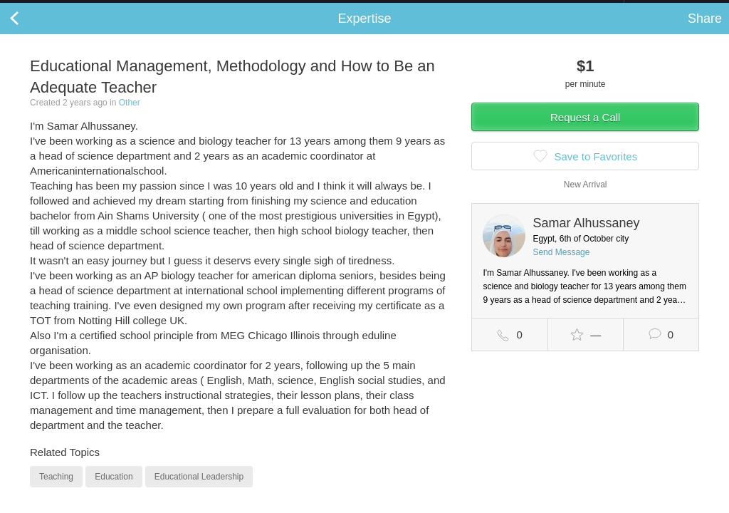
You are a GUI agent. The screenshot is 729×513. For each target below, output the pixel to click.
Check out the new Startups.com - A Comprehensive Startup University (469, 9)
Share (705, 33)
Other (129, 117)
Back (28, 32)
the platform (74, 8)
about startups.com (674, 9)
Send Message (561, 266)
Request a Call (585, 131)
